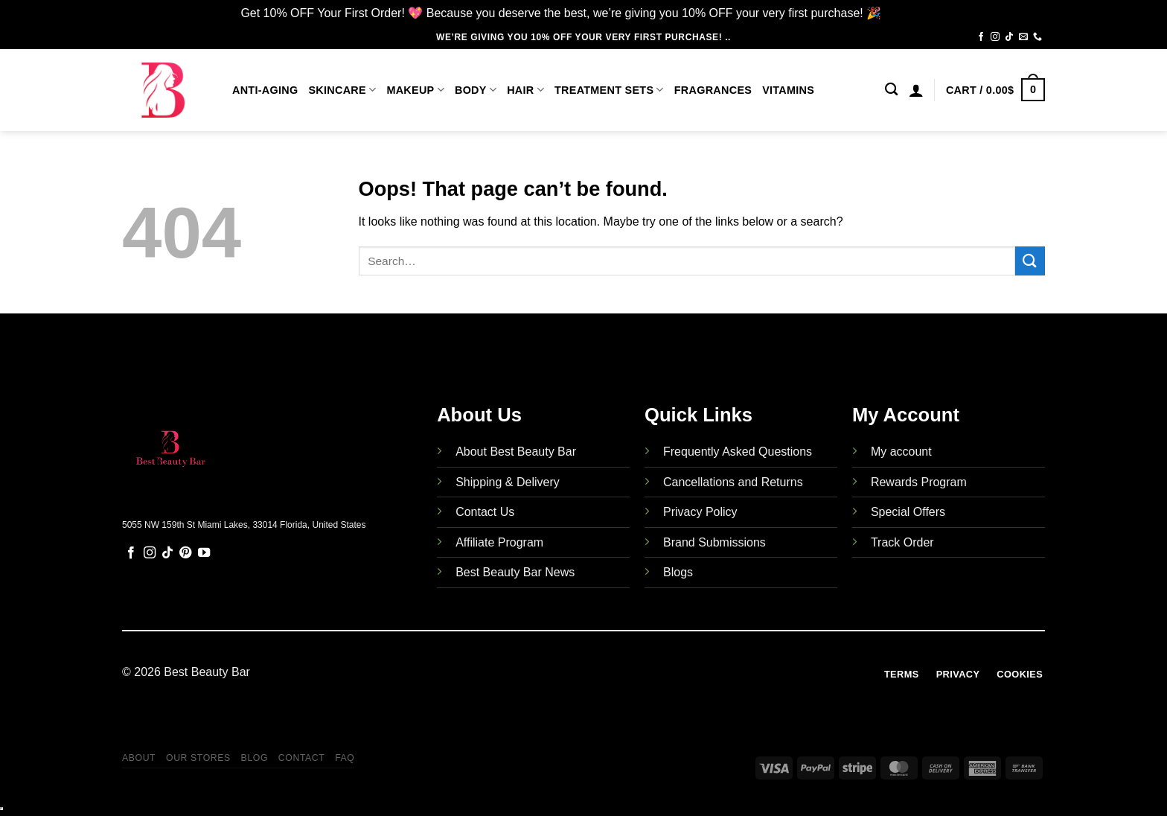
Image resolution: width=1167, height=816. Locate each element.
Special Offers (908, 512)
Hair (525, 90)
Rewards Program (919, 482)
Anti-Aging (265, 90)
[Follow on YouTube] (204, 553)
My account (901, 451)
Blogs (678, 572)
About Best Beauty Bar (515, 451)
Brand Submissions (714, 542)
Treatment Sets (609, 90)
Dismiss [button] (906, 13)
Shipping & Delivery (507, 482)
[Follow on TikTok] (1009, 37)
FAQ (344, 758)
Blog (254, 758)
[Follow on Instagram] (995, 37)
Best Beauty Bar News (515, 572)
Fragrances (713, 90)
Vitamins (788, 90)
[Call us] (1037, 37)
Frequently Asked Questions (737, 451)
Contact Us (484, 512)
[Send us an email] (1023, 37)
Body (475, 90)
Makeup (415, 90)
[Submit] (1030, 260)
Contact (301, 758)
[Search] (891, 89)
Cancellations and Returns (733, 482)
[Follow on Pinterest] (185, 553)
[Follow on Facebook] (980, 37)
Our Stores (198, 758)
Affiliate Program (499, 542)
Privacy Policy (700, 512)
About (139, 758)
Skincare (342, 90)
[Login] (916, 90)
